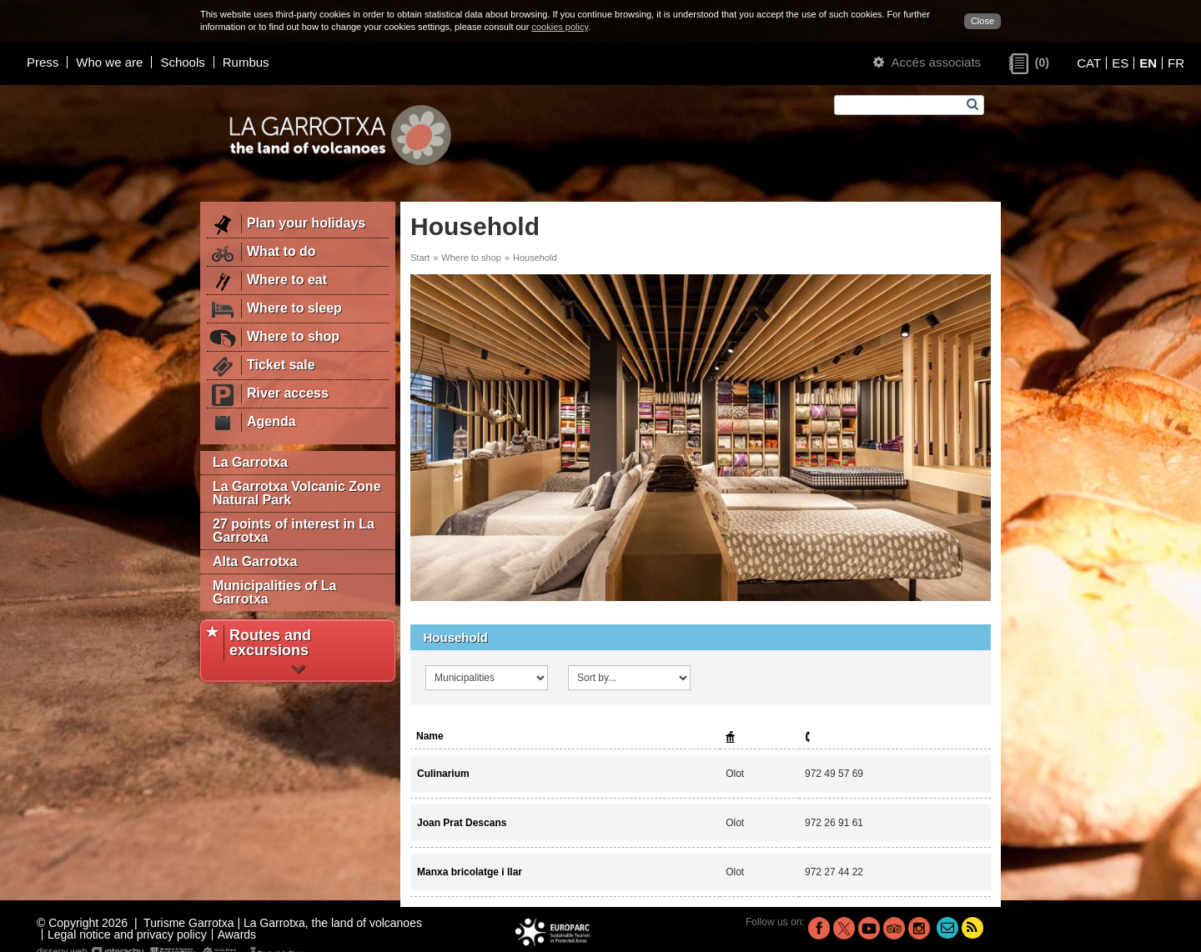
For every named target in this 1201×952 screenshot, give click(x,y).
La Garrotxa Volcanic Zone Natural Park (297, 493)
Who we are (109, 62)
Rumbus (246, 62)
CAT (1089, 63)
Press (42, 62)
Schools (182, 62)
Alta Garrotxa (255, 561)
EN (1148, 63)
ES (1120, 63)
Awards (237, 934)
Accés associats (927, 62)
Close (982, 21)
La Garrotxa (250, 462)
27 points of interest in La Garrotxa (293, 530)
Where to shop (471, 258)
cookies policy (559, 27)
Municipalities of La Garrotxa (274, 592)
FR (1176, 63)
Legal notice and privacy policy (127, 934)
